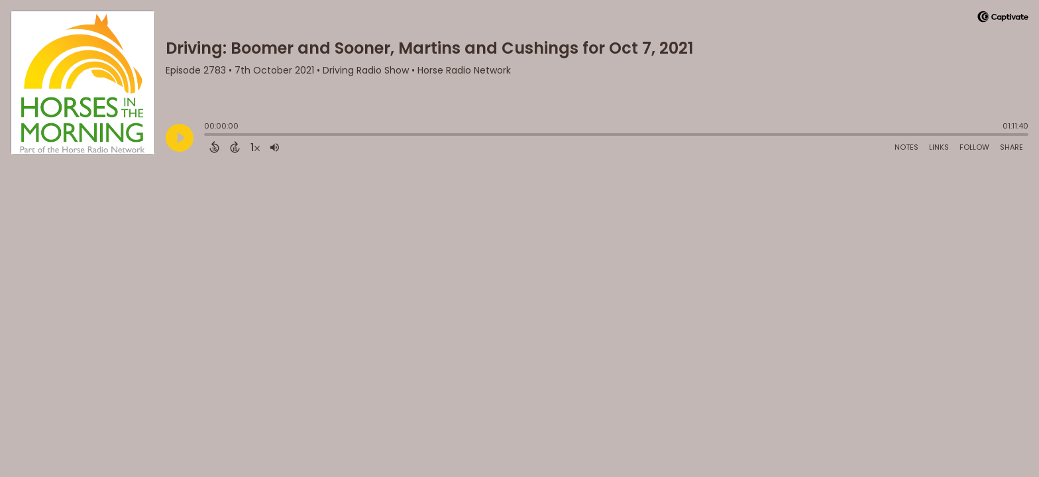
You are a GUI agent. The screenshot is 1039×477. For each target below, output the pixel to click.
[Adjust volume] (274, 147)
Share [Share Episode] (1011, 147)
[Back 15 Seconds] (214, 147)
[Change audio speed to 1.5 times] (255, 147)
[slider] (207, 135)
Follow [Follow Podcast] (974, 147)
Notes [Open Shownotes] (906, 147)
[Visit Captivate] (1002, 18)
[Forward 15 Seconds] (235, 147)
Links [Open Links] (939, 147)
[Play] (179, 138)
